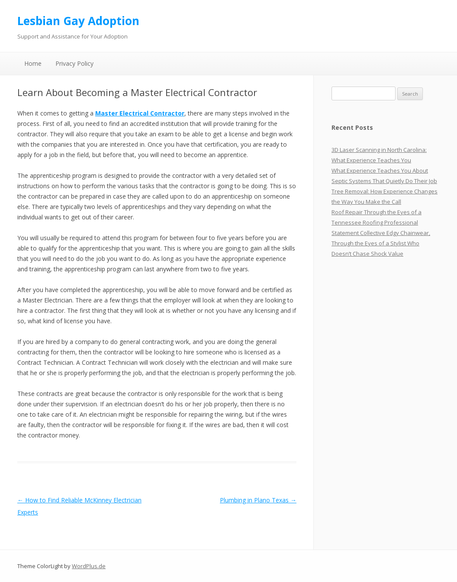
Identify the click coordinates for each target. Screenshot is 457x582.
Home (33, 63)
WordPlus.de (89, 566)
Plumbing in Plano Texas (258, 500)
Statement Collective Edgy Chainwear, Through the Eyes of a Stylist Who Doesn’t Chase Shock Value (380, 243)
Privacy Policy (74, 63)
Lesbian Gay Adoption (78, 21)
